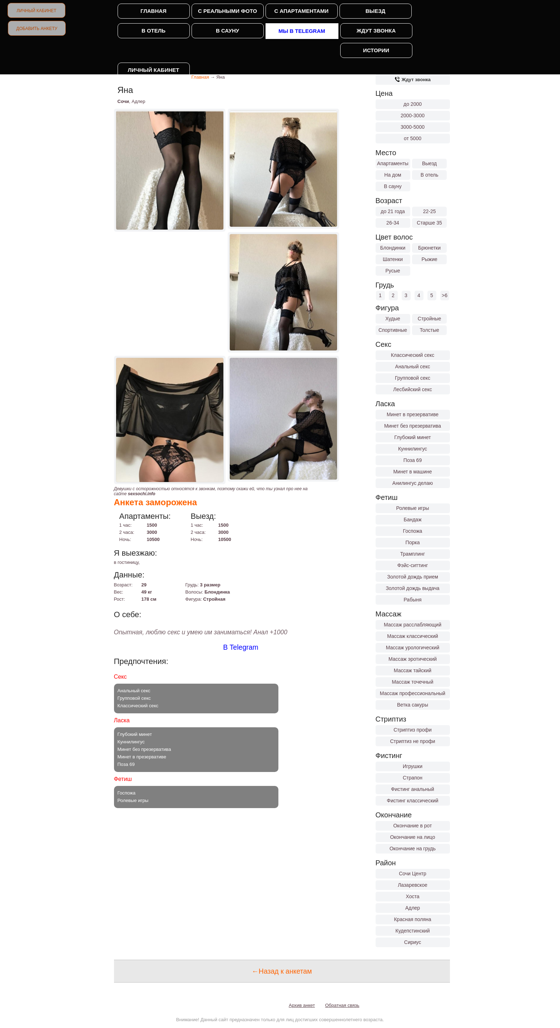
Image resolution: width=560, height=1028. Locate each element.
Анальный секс (412, 366)
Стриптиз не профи (412, 741)
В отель (153, 31)
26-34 (392, 223)
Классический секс (413, 355)
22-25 (429, 211)
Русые (392, 271)
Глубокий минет (412, 437)
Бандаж (412, 519)
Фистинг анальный (412, 789)
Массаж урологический (413, 647)
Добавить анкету (37, 28)
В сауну (227, 31)
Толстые (429, 330)
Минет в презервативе (412, 414)
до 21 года (393, 211)
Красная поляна (412, 919)
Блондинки (393, 248)
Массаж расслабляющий (412, 625)
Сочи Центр (412, 873)
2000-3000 (413, 115)
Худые (392, 318)
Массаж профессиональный (412, 693)
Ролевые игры (412, 508)
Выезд (376, 11)
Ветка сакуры (412, 705)
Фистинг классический (412, 800)
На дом (392, 175)
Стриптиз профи (412, 730)
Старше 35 (429, 223)
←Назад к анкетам (282, 971)
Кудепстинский (413, 931)
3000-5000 (413, 127)
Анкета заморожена (155, 502)
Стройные (429, 318)
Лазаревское (412, 885)
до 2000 (412, 104)
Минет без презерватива (412, 426)
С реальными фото (227, 11)
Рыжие (429, 259)
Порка (413, 542)
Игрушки (412, 766)
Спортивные (392, 330)
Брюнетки (429, 248)
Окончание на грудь (413, 848)
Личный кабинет (36, 10)
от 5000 (412, 138)
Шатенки (393, 259)
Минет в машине (412, 471)
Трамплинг (412, 554)
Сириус (412, 942)
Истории (376, 50)
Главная (153, 11)
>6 (444, 295)
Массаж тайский (412, 670)
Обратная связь (342, 1005)
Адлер (412, 908)
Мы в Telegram (301, 31)
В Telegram (240, 647)
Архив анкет (302, 1005)
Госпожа (412, 531)
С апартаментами (301, 11)
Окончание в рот (412, 825)
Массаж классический (412, 636)
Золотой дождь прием (412, 577)
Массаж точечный (412, 682)
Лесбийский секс (412, 389)
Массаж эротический (412, 659)
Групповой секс (412, 378)
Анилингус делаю (412, 483)
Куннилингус (412, 449)
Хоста (412, 896)
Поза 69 (412, 460)
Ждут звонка (376, 31)
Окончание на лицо (412, 837)
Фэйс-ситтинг (412, 565)
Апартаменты (392, 163)
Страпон (412, 778)
